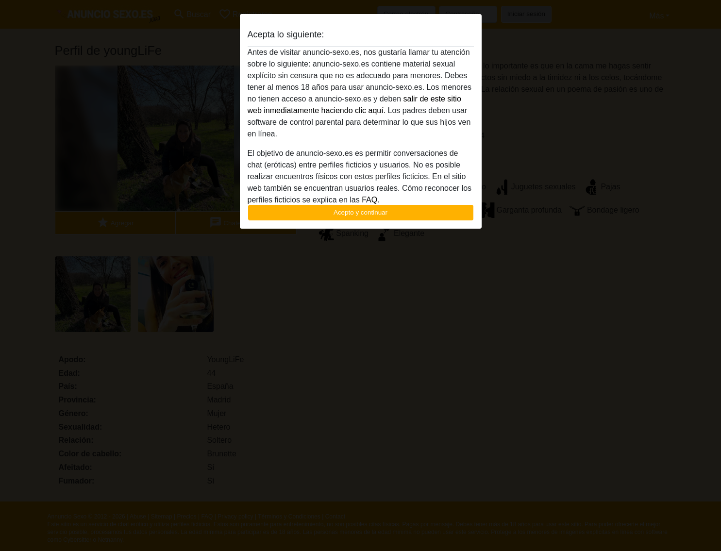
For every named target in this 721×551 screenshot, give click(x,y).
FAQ (369, 200)
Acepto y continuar (360, 212)
